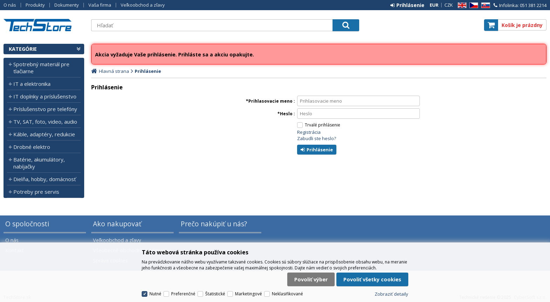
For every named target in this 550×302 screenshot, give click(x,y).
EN (461, 5)
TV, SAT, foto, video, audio (45, 121)
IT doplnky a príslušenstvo (44, 96)
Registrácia (309, 132)
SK (484, 5)
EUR (434, 5)
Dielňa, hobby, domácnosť (44, 179)
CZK (448, 5)
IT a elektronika (32, 83)
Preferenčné (183, 294)
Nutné (155, 294)
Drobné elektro (31, 146)
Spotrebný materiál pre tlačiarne (41, 68)
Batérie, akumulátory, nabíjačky (39, 163)
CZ (472, 5)
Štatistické (215, 294)
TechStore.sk (44, 25)
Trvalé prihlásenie (322, 125)
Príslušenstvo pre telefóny (45, 108)
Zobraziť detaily (391, 294)
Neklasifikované (287, 294)
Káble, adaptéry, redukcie (44, 134)
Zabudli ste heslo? (316, 138)
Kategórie (23, 49)
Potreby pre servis (36, 191)
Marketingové (248, 294)
